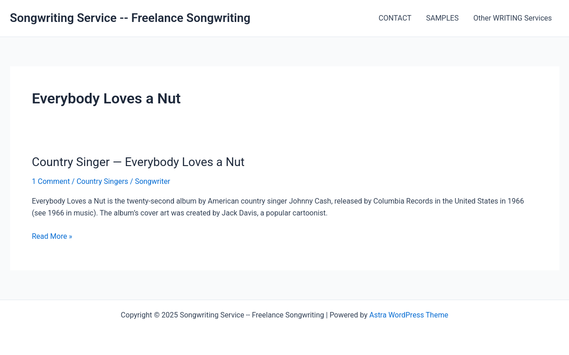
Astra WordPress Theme (408, 315)
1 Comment (51, 181)
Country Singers (102, 181)
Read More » (52, 236)
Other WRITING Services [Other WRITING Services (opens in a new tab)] (512, 18)
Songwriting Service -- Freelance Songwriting (130, 18)
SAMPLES (442, 18)
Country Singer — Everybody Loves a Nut (138, 162)
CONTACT (395, 18)
